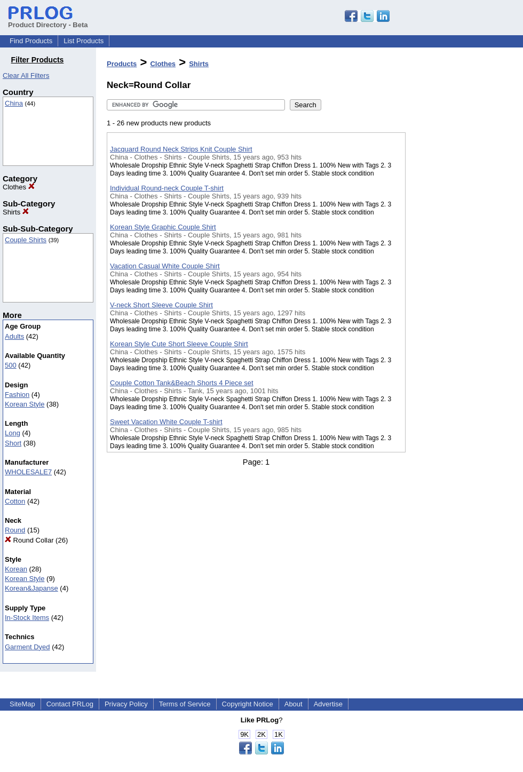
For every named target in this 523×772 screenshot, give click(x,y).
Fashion (17, 395)
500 (11, 365)
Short (13, 443)
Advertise (328, 704)
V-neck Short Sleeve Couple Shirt (161, 305)
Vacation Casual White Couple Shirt (165, 266)
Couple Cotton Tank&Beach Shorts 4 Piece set (181, 383)
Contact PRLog (69, 704)
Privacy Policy (126, 704)
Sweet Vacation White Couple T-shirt (166, 422)
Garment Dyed (27, 647)
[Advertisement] (459, 277)
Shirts (16, 212)
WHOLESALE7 (28, 472)
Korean (16, 569)
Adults (14, 336)
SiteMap (22, 704)
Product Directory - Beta (48, 21)
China (14, 103)
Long (12, 433)
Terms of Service (185, 704)
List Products (84, 41)
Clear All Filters (26, 75)
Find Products (31, 41)
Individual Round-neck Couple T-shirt (167, 188)
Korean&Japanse (31, 588)
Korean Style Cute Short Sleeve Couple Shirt (179, 344)
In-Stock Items (27, 618)
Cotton (15, 501)
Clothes (19, 187)
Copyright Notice (247, 704)
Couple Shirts (25, 240)
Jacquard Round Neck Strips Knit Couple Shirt (181, 149)
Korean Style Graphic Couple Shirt (163, 227)
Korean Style (24, 404)
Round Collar (29, 540)
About (293, 704)
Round (15, 530)
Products (122, 64)
